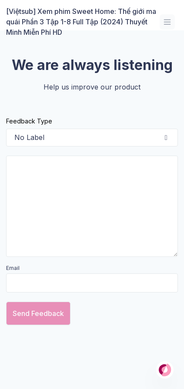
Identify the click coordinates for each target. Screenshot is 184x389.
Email (13, 268)
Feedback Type (29, 121)
